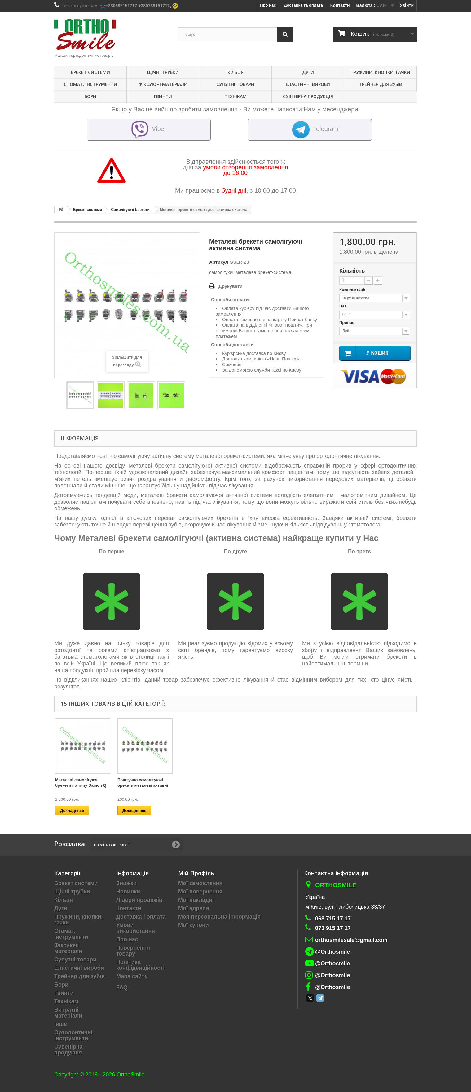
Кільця (235, 72)
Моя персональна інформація (219, 917)
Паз (343, 306)
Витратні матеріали (68, 1013)
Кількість (352, 271)
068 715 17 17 (333, 918)
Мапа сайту (132, 976)
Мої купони (193, 925)
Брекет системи (90, 72)
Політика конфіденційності (140, 965)
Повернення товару (133, 951)
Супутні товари (235, 84)
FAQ (122, 987)
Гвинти (163, 96)
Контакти (340, 5)
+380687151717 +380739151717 (138, 5)
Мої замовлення (200, 883)
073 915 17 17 (333, 928)
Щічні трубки (163, 72)
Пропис (347, 322)
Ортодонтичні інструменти (73, 1035)
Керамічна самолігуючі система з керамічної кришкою (265, 785)
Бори (90, 96)
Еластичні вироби (308, 84)
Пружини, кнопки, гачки (380, 72)
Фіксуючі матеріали (163, 84)
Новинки (128, 891)
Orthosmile (335, 885)
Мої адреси (193, 908)
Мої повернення (200, 891)
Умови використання (135, 928)
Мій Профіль (196, 873)
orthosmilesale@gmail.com (351, 940)
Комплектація (353, 289)
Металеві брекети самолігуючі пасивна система (138, 785)
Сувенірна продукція (308, 96)
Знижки (126, 883)
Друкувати (230, 286)
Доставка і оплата (141, 917)
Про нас (127, 939)
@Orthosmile (332, 952)
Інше (60, 1024)
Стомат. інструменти (90, 84)
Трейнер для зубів (380, 84)
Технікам (235, 96)
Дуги (308, 72)
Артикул (218, 262)
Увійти (407, 5)
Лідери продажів (139, 900)
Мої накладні (196, 900)
